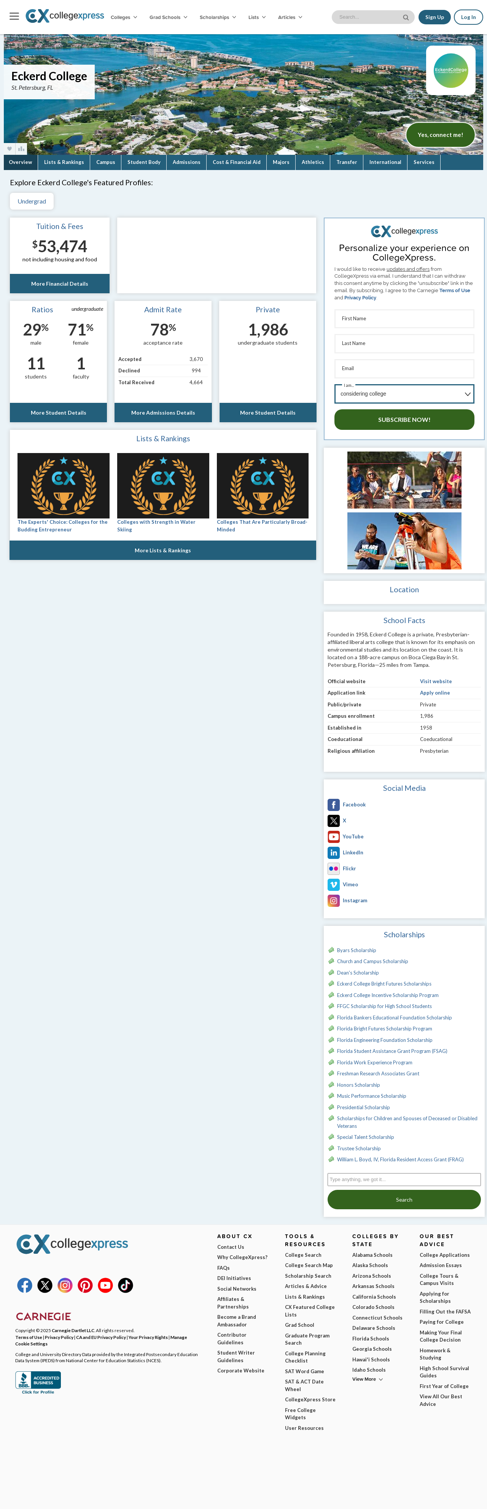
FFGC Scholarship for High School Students (384, 1002)
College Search (303, 1251)
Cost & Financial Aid (237, 162)
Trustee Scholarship (359, 1144)
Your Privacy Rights (148, 1333)
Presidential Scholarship (363, 1103)
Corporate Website (240, 1366)
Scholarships (218, 17)
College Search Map (309, 1261)
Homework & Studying (435, 1350)
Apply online (435, 688)
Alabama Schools (372, 1251)
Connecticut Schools (377, 1313)
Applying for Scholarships (435, 1293)
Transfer (346, 162)
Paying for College (442, 1318)
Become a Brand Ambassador (236, 1316)
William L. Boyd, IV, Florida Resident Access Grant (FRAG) (400, 1155)
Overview (20, 162)
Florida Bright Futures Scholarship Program (384, 1024)
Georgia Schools (372, 1345)
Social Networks (236, 1285)
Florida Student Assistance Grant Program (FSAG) (392, 1047)
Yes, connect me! (440, 134)
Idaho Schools (369, 1366)
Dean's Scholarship (358, 968)
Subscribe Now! (404, 415)
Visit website (436, 677)
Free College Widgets (300, 1410)
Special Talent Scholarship (365, 1133)
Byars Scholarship (356, 946)
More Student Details (58, 412)
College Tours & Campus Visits (439, 1275)
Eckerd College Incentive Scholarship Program (388, 991)
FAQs (223, 1264)
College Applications (445, 1251)
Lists (257, 17)
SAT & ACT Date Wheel (304, 1381)
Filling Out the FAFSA (445, 1307)
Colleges (124, 17)
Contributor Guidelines (232, 1334)
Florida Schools (370, 1334)
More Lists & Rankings (163, 550)
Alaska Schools (370, 1261)
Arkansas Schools (373, 1282)
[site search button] (406, 16)
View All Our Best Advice (441, 1396)
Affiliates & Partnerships (233, 1298)
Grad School (299, 1321)
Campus (105, 162)
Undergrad (32, 201)
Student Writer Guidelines (236, 1352)
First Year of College (444, 1382)
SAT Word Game (304, 1367)
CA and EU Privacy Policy (101, 1333)
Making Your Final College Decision (441, 1332)
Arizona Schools (371, 1272)
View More (364, 1375)
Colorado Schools (373, 1303)
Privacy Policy (360, 298)
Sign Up (434, 17)
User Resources (304, 1424)
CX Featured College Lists (310, 1306)
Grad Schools (168, 17)
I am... (349, 382)
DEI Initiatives (234, 1274)
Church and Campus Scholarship (372, 957)
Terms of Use (454, 290)
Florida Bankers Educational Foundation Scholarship (394, 1013)
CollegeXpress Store (310, 1395)
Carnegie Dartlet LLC (73, 1326)
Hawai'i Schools (371, 1355)
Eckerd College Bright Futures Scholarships (384, 979)
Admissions (187, 162)
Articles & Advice (306, 1282)
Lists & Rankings (64, 162)
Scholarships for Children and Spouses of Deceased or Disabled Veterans (407, 1118)
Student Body (144, 162)
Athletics (313, 162)
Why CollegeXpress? (242, 1253)
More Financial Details (59, 283)
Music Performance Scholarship (371, 1092)
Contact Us (230, 1243)
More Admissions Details (163, 412)
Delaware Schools (373, 1324)
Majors (281, 162)
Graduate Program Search (307, 1335)
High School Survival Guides (444, 1368)
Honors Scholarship (358, 1081)
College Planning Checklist (305, 1353)
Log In (468, 17)
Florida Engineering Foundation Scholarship (385, 1036)
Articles (290, 17)
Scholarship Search (308, 1272)
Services (424, 162)
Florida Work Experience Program (374, 1058)
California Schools (374, 1293)
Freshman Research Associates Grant (378, 1069)
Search (404, 1195)
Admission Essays (441, 1261)
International (385, 162)
